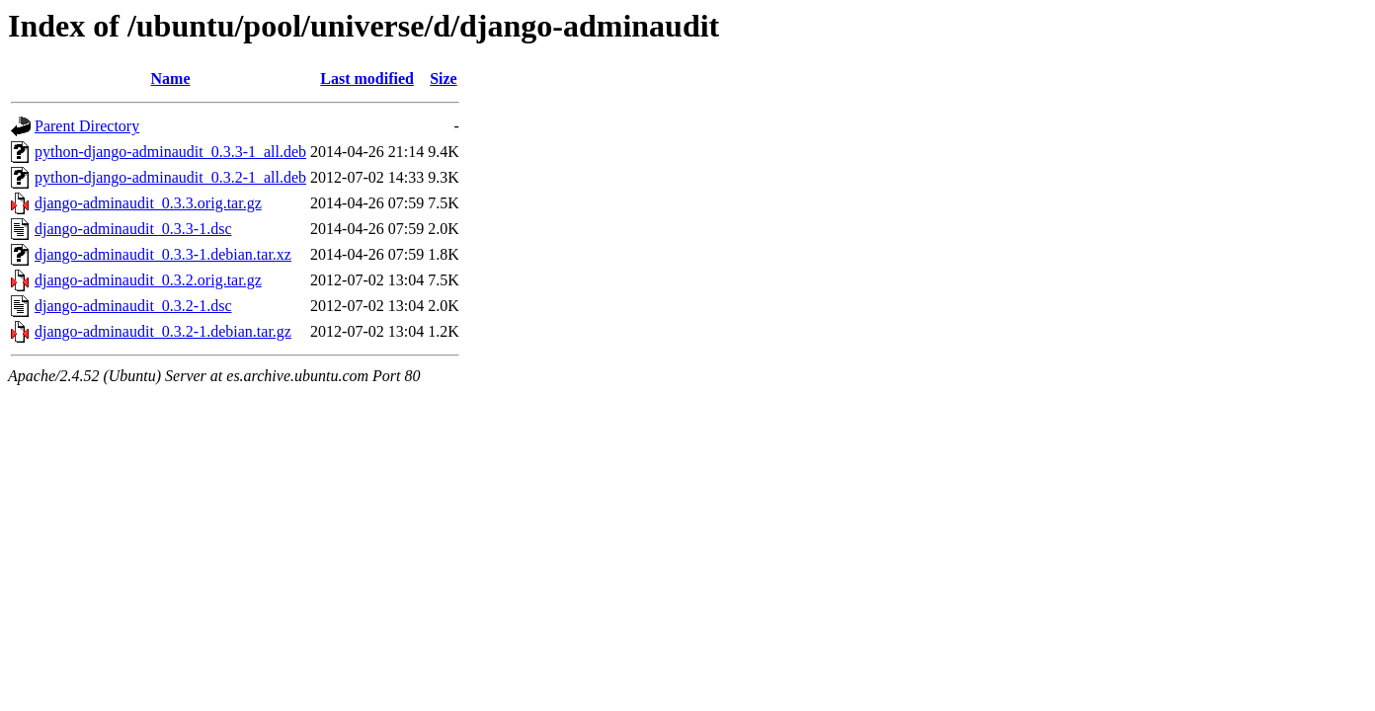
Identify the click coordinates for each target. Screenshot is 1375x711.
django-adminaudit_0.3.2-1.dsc (133, 305)
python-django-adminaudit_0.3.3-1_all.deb (170, 151)
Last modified (367, 78)
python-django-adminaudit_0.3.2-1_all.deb (170, 177)
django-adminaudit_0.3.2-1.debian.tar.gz (163, 331)
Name (171, 78)
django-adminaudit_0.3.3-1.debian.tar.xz (163, 254)
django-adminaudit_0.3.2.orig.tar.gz (148, 280)
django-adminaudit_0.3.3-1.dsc (133, 228)
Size (443, 78)
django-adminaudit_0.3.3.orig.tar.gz (148, 203)
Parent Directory (87, 126)
